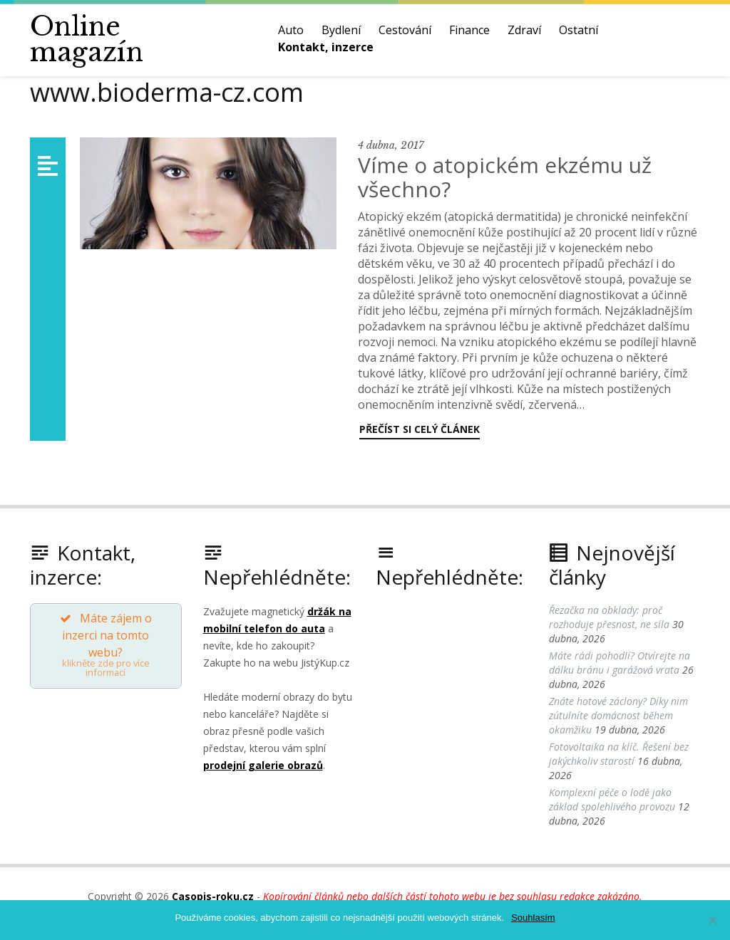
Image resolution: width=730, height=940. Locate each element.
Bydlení (341, 30)
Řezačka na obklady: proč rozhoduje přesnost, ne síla (609, 617)
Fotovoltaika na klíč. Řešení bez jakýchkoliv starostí (619, 754)
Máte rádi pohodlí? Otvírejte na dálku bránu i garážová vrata (619, 663)
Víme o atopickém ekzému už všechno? (505, 177)
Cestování (405, 30)
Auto (291, 30)
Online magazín (86, 39)
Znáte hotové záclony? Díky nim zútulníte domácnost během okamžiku (618, 715)
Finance (469, 30)
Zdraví (524, 30)
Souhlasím (533, 917)
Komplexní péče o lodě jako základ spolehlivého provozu (612, 799)
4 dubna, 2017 (390, 145)
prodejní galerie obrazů (263, 765)
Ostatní (578, 30)
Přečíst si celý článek (419, 429)
